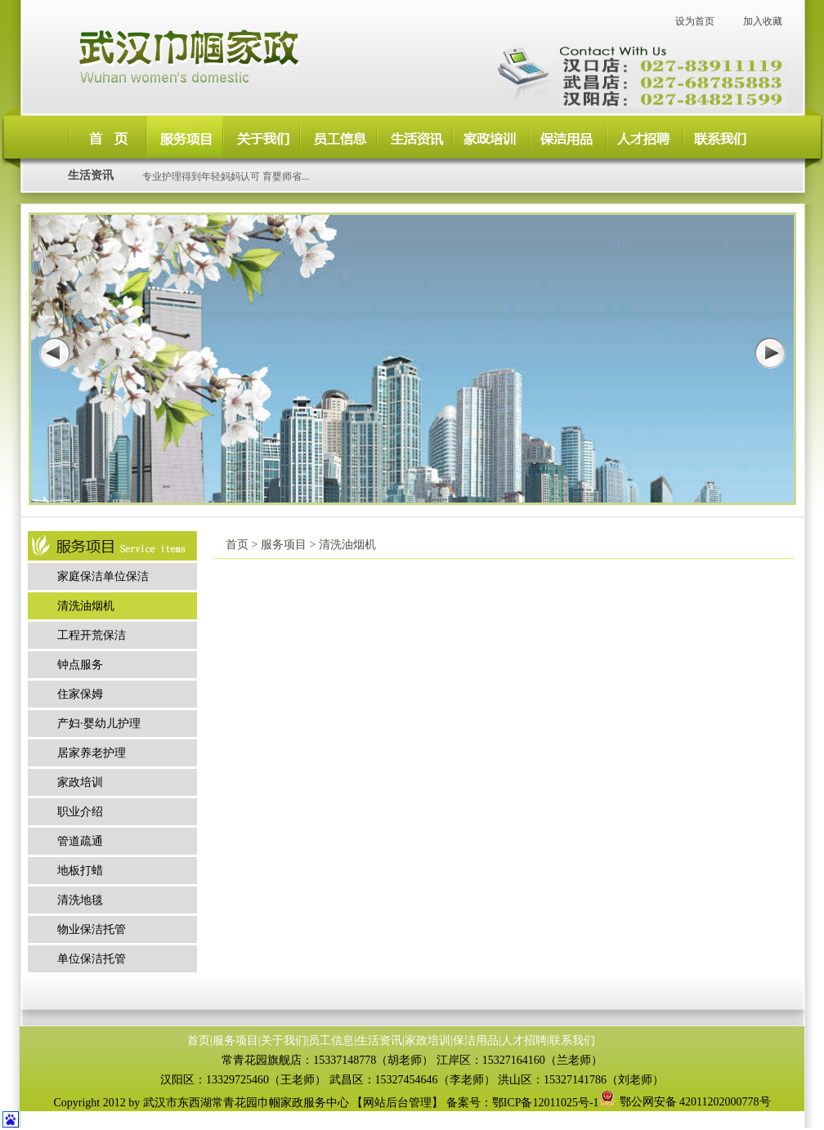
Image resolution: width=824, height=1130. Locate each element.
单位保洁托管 (91, 959)
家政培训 (80, 782)
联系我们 (572, 1040)
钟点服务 (80, 665)
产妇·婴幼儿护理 (99, 723)
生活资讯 (379, 1040)
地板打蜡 (80, 870)
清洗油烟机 (85, 606)
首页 (198, 1040)
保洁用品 (476, 1040)
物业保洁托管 (91, 929)
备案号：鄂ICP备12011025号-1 (522, 1103)
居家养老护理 (91, 753)
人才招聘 (524, 1040)
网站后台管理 (397, 1103)
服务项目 (235, 1040)
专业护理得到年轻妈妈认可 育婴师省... (225, 176)
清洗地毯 (80, 900)
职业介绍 (80, 812)
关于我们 (284, 1040)
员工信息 (331, 1040)
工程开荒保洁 (91, 635)
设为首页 (694, 21)
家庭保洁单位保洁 (103, 576)
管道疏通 (80, 841)
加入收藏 (762, 21)
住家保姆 (80, 694)
